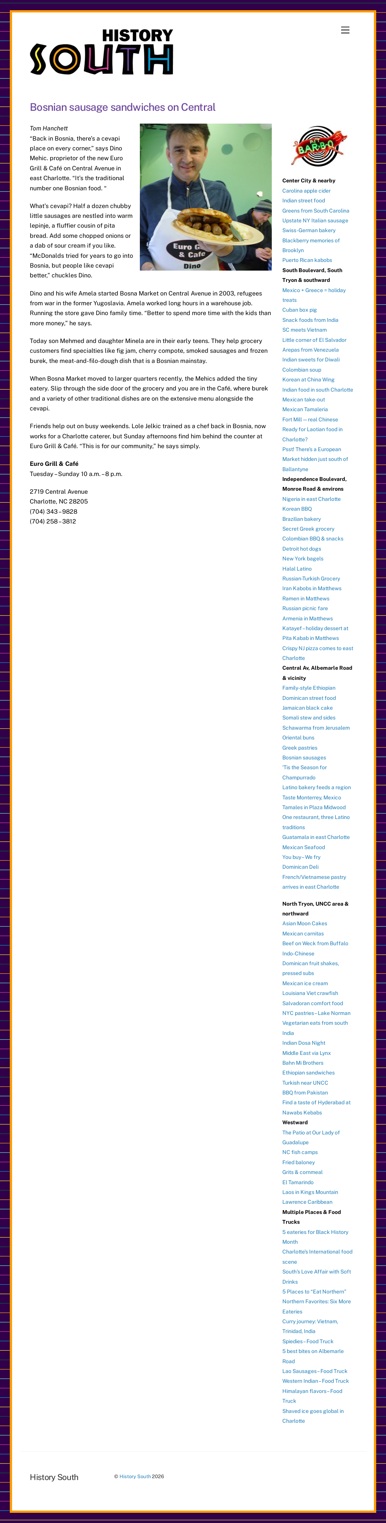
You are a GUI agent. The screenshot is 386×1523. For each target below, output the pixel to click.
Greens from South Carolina (315, 211)
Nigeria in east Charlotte (311, 499)
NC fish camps (300, 1152)
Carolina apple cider (306, 191)
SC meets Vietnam (304, 330)
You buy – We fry (301, 857)
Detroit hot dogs (301, 549)
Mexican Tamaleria (305, 409)
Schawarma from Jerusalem (316, 728)
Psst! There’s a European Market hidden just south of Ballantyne (315, 459)
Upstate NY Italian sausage (315, 220)
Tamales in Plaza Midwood (314, 807)
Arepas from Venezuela (310, 350)
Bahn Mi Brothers (302, 1063)
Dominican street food (309, 698)
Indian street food (303, 200)
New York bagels (302, 559)
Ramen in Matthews (305, 598)
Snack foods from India (310, 320)
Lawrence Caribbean (307, 1202)
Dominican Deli (300, 867)
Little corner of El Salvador (314, 340)
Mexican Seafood (303, 847)
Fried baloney (298, 1162)
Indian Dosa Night (303, 1043)
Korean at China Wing (308, 380)
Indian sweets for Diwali (311, 360)
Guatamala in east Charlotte (316, 837)
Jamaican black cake (307, 708)
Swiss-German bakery (308, 230)
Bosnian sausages (304, 758)
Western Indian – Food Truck (315, 1381)
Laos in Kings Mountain (310, 1192)
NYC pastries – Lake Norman (316, 1013)
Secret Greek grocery (308, 529)
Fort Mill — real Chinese (310, 419)
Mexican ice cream (305, 983)
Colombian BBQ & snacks (312, 539)
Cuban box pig (299, 310)
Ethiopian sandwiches (308, 1073)
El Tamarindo (298, 1182)
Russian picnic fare (305, 608)
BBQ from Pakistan (305, 1093)
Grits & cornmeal (302, 1172)
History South (135, 1476)
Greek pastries (299, 748)
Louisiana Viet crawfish (310, 993)
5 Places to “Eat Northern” (314, 1292)
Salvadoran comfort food (312, 1003)
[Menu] (345, 30)
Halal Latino (297, 569)
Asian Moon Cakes (304, 923)
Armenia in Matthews (307, 618)
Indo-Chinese (298, 954)
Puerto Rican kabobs (307, 260)
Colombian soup (301, 370)
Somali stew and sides (308, 718)
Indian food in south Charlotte (317, 390)
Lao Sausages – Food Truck (315, 1371)
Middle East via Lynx (306, 1053)
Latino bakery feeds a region (316, 787)
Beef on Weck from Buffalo (315, 943)
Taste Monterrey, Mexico (311, 797)
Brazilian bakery (301, 519)
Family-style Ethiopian (308, 688)
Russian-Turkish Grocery (311, 579)
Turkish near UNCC (305, 1083)
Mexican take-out (303, 399)
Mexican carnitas (303, 934)
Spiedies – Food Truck (308, 1341)
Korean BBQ (297, 509)
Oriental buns (298, 738)
